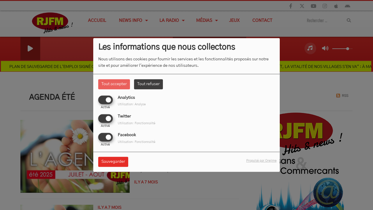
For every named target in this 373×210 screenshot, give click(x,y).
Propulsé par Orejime (261, 160)
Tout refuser (148, 84)
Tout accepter (114, 84)
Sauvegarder (113, 162)
